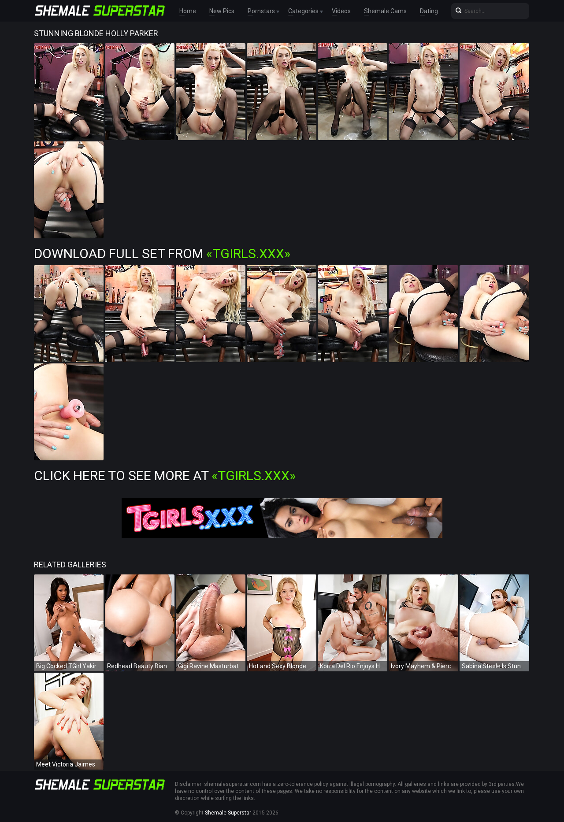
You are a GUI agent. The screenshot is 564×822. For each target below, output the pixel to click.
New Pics (221, 11)
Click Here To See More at (165, 475)
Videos (341, 11)
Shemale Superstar (228, 813)
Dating (429, 11)
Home (187, 11)
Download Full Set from (162, 253)
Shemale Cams (385, 11)
